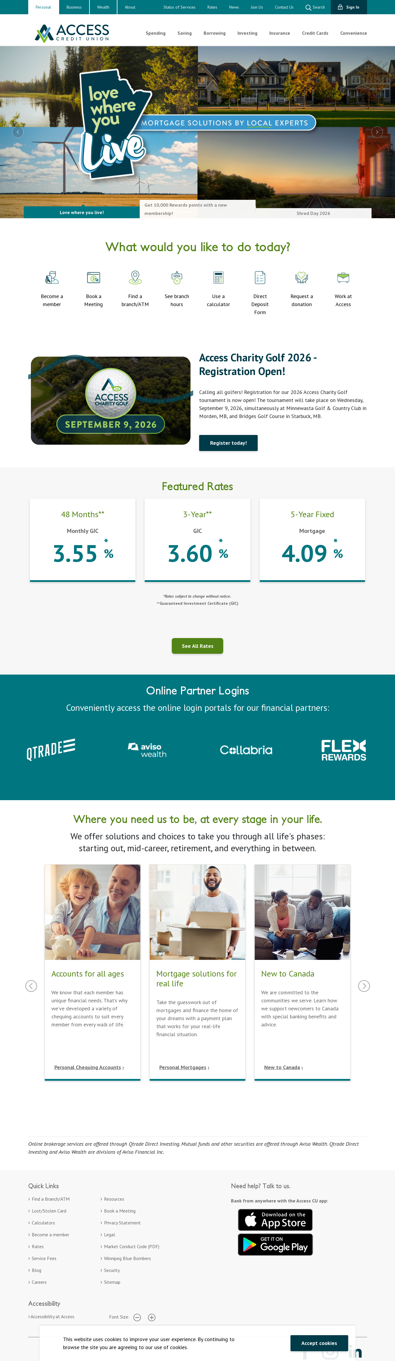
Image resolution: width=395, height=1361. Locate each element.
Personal (43, 7)
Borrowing (215, 33)
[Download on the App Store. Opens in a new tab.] (275, 1219)
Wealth (103, 7)
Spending (156, 33)
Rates (212, 7)
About (130, 7)
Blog (36, 1270)
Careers (39, 1282)
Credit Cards (315, 33)
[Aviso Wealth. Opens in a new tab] (149, 749)
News (234, 7)
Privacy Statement (122, 1223)
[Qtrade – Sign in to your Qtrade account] (51, 749)
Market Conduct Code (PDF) (131, 1246)
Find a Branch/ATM (51, 1199)
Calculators (43, 1223)
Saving (184, 33)
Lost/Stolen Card (49, 1211)
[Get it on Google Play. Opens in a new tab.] (275, 1244)
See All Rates (197, 645)
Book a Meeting (120, 1211)
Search (315, 7)
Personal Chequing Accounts (87, 1067)
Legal (109, 1234)
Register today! (228, 442)
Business (74, 7)
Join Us (257, 7)
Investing (247, 33)
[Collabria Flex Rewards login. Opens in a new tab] (344, 749)
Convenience (353, 33)
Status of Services (179, 7)
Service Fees (44, 1258)
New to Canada (282, 1067)
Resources (114, 1199)
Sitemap (112, 1282)
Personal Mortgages (182, 1067)
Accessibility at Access (52, 1316)
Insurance (279, 33)
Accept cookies (319, 1343)
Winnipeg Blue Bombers (127, 1258)
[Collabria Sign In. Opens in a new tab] (246, 749)
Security (112, 1270)
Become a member (50, 1234)
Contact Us (284, 7)
